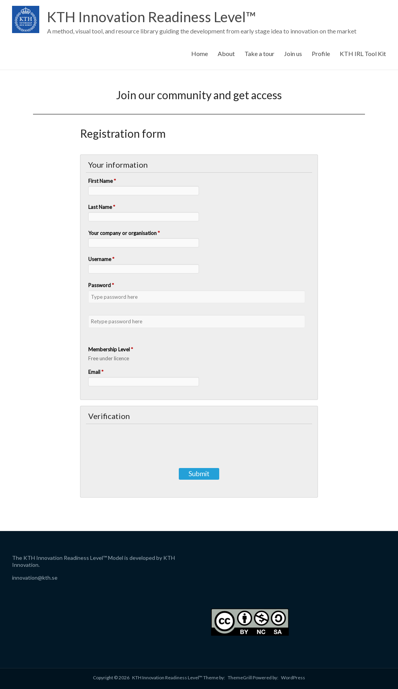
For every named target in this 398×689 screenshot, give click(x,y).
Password (101, 285)
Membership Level (110, 349)
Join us (293, 53)
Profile (321, 53)
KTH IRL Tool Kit (363, 53)
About (226, 53)
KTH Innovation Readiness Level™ (151, 16)
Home (199, 53)
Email (95, 372)
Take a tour (259, 53)
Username (101, 259)
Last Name (101, 207)
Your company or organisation (124, 233)
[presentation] (199, 443)
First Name (102, 181)
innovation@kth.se (35, 577)
